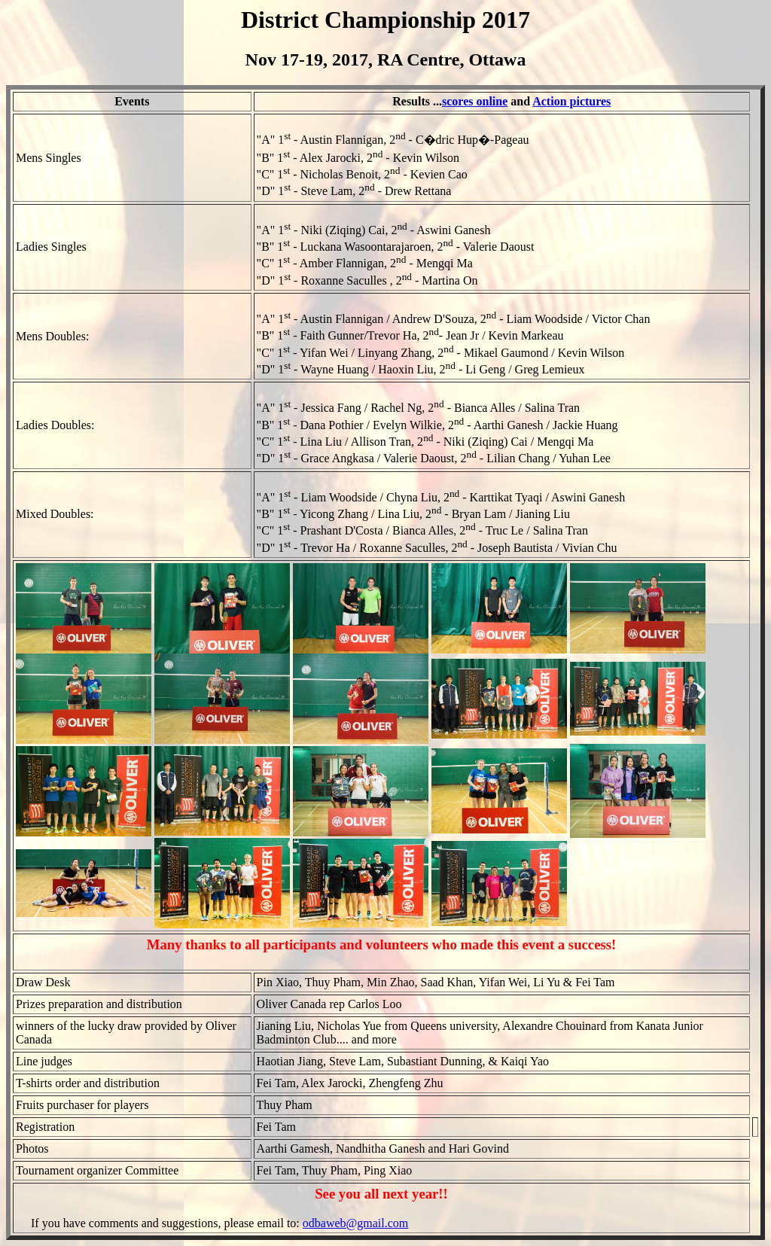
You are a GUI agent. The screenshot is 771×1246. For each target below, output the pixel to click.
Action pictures (571, 101)
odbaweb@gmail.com (355, 1223)
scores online (474, 101)
